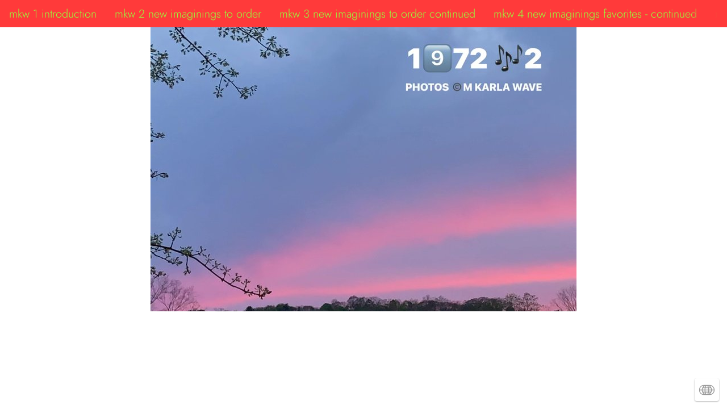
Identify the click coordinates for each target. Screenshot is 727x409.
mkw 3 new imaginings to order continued (377, 14)
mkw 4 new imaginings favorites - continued (595, 14)
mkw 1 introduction (53, 14)
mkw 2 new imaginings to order (188, 14)
